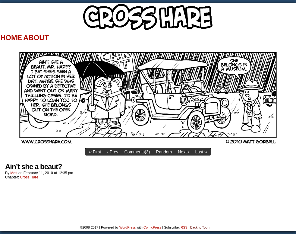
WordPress (127, 227)
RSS (184, 227)
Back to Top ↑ (200, 227)
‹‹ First (95, 151)
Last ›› (201, 151)
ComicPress (152, 227)
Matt (13, 173)
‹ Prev (112, 151)
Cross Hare (29, 177)
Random (164, 151)
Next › (183, 151)
